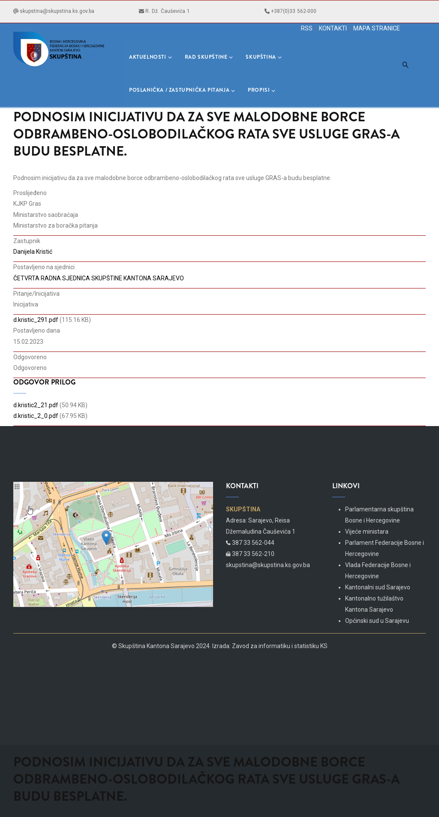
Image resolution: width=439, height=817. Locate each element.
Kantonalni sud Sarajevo (377, 587)
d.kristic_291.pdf (35, 319)
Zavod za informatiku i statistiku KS (280, 646)
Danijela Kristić (32, 251)
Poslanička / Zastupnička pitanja (182, 90)
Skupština (263, 57)
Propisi (261, 90)
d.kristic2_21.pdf (35, 405)
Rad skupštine (209, 57)
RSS (307, 28)
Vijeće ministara (366, 531)
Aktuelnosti (150, 57)
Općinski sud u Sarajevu (377, 620)
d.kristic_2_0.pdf (35, 415)
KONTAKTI (333, 28)
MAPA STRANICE (376, 28)
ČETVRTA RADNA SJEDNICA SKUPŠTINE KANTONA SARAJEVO (98, 278)
